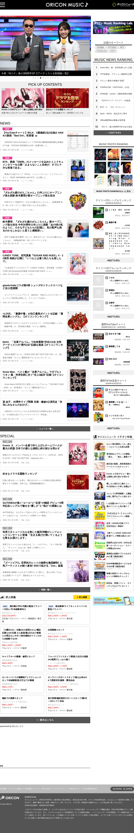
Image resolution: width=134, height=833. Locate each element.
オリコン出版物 (15, 789)
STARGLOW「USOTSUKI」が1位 (114, 87)
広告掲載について (31, 789)
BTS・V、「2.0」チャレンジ (112, 107)
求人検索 (83, 597)
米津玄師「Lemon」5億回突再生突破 (116, 94)
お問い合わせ (46, 789)
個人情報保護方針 (90, 789)
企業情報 (129, 789)
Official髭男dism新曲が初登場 (112, 120)
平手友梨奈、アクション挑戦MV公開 (116, 74)
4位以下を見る (113, 260)
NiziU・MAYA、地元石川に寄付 (113, 113)
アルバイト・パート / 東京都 (68, 612)
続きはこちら (47, 720)
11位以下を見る (113, 133)
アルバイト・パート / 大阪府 (22, 638)
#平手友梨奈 (112, 47)
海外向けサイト (75, 789)
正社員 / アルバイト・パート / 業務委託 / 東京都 (22, 614)
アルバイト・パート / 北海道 (22, 661)
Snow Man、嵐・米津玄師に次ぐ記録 (116, 67)
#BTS (122, 47)
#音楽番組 (100, 47)
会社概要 (3, 789)
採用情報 (118, 789)
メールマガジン (60, 789)
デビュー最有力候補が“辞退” (112, 81)
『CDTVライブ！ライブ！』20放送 (115, 100)
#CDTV (112, 51)
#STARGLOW (102, 51)
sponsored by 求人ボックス (12, 726)
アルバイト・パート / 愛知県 (68, 662)
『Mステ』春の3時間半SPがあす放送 (116, 127)
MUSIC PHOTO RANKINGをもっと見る (113, 191)
